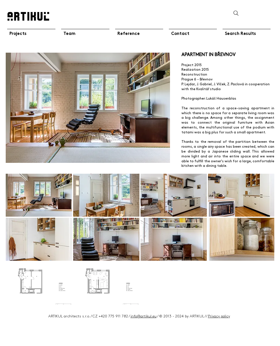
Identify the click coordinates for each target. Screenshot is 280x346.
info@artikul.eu (144, 316)
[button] (39, 195)
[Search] (236, 13)
